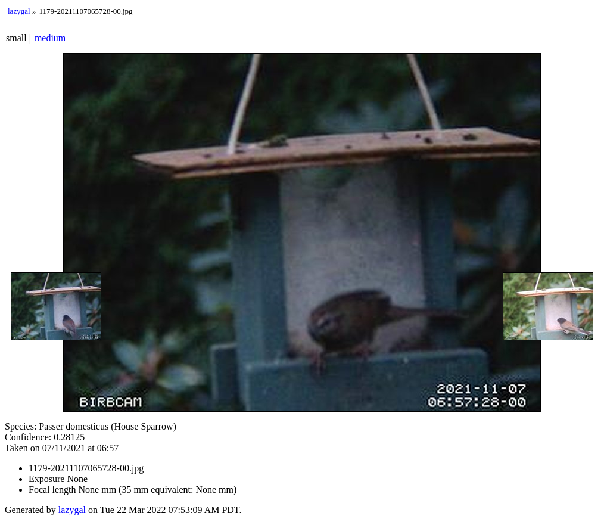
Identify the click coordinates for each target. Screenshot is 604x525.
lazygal (19, 11)
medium (50, 38)
